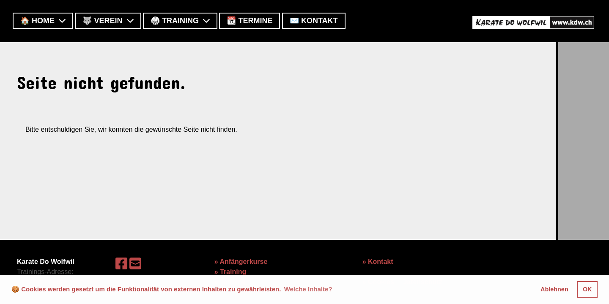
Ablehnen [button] (554, 289)
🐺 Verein (107, 20)
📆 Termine (249, 20)
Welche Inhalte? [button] (308, 289)
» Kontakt (377, 261)
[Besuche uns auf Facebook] (121, 263)
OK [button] (587, 289)
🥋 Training (180, 20)
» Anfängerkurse (241, 261)
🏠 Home (43, 20)
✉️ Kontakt (314, 20)
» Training (230, 271)
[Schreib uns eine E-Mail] (135, 263)
